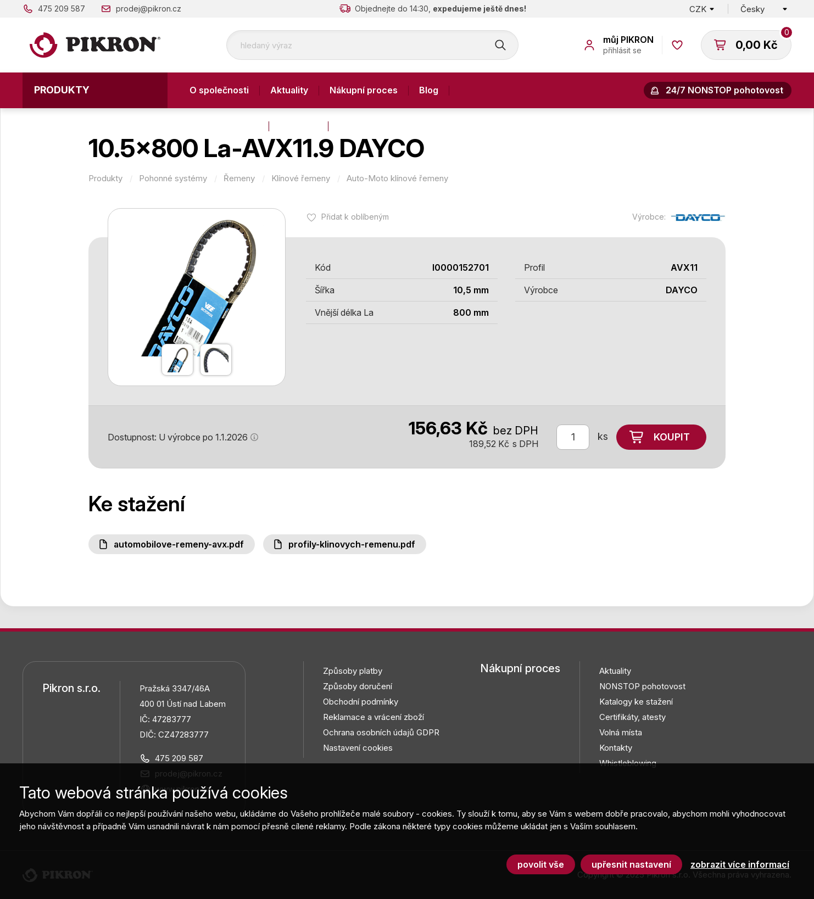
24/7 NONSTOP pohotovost (724, 90)
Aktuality (289, 90)
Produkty (62, 90)
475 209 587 (61, 8)
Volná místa (620, 732)
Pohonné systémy (173, 178)
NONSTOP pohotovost (642, 686)
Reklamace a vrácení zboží (373, 717)
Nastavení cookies (358, 747)
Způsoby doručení (357, 686)
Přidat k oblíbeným (355, 216)
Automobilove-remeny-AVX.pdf (179, 544)
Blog (428, 90)
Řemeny (239, 178)
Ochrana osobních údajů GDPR (381, 732)
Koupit (672, 437)
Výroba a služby (223, 125)
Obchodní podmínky (360, 701)
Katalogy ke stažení (636, 701)
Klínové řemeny (300, 178)
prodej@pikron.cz (148, 8)
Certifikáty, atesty (632, 717)
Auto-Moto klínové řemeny (397, 178)
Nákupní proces (364, 90)
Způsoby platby (352, 671)
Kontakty (298, 125)
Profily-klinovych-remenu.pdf (351, 544)
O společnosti (219, 90)
